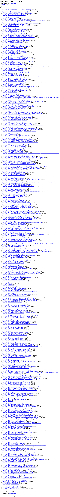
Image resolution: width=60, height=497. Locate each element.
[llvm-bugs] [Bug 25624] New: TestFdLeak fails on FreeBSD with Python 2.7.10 (14, 407)
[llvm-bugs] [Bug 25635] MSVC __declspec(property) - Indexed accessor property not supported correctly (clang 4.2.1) (20, 416)
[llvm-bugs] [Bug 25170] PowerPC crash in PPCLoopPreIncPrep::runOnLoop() (14, 89)
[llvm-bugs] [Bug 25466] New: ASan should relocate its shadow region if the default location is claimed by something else (20, 228)
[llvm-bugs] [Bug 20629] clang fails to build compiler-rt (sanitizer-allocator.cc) (14, 38)
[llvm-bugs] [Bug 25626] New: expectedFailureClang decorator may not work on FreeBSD (16, 408)
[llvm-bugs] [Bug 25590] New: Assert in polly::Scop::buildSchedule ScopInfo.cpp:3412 (15, 368)
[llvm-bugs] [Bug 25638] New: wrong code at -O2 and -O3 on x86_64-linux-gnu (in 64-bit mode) (17, 419)
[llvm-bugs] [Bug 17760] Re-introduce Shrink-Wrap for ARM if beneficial (13, 33)
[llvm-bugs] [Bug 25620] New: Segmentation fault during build (12, 402)
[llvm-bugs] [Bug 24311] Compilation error (9, 67)
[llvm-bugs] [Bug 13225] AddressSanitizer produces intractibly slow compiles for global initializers (17, 13)
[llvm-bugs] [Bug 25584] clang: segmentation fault (10, 359)
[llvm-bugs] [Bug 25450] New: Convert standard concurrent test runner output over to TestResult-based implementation (20, 210)
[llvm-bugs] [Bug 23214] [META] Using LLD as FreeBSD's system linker (13, 50)
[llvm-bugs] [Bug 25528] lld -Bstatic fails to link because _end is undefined (13, 295)
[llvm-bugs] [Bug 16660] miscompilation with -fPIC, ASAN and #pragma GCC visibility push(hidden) (17, 25)
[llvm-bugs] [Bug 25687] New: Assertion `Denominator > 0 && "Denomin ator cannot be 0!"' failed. (17, 472)
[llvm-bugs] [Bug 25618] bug (6, 400)
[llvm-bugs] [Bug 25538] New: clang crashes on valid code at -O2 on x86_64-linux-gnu (15, 311)
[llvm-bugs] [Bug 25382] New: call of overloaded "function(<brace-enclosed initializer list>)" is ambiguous (18, 127)
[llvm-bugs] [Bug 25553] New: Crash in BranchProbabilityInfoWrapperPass (13, 329)
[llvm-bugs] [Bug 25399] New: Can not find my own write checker (12, 149)
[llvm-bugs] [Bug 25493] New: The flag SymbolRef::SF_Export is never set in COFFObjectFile (16, 260)
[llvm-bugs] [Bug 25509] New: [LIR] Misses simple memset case (12, 275)
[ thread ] (10, 3)
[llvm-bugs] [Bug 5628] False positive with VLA (9, 476)
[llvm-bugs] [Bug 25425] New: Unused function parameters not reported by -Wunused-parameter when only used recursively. (21, 179)
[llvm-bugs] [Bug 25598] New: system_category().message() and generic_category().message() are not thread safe (19, 376)
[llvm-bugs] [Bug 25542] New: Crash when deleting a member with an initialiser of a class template (17, 317)
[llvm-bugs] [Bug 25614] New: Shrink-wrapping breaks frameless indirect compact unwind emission (17, 395)
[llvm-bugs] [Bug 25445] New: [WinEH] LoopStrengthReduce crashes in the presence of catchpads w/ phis (18, 204)
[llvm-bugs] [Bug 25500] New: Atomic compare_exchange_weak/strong (13, 267)
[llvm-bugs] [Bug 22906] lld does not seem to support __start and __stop (13, 49)
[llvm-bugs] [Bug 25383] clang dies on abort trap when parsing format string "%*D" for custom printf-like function (19, 128)
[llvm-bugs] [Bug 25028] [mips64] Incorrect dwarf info (10, 85)
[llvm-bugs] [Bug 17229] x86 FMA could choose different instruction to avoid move (15, 29)
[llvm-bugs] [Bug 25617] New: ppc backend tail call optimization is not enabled (14, 399)
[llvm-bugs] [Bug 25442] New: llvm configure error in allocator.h (12, 199)
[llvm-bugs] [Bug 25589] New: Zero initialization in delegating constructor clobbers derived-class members (18, 366)
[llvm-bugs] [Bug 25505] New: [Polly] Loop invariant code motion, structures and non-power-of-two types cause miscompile (21, 272)
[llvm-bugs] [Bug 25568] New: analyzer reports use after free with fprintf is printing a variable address (17, 345)
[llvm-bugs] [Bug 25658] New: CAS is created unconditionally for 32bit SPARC (14, 443)
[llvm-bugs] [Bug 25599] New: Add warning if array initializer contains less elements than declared (17, 377)
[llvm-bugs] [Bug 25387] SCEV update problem (9, 134)
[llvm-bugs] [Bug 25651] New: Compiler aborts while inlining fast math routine (14, 436)
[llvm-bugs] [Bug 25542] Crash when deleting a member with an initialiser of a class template (16, 316)
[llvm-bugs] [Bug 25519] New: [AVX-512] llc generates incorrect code (13, 287)
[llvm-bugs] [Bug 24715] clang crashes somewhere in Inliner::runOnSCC (13, 75)
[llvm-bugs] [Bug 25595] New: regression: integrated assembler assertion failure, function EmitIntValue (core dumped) (20, 371)
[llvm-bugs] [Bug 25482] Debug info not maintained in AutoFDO (12, 246)
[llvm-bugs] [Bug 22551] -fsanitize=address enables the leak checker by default (14, 48)
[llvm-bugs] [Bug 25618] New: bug (7, 401)
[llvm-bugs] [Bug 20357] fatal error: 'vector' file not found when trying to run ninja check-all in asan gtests (18, 37)
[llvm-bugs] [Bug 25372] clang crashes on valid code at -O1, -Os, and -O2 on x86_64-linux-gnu (16, 117)
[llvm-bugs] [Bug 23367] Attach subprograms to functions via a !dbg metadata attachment (15, 54)
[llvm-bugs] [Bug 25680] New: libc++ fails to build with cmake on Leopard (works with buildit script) (17, 465)
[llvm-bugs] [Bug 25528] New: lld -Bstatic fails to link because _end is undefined (14, 296)
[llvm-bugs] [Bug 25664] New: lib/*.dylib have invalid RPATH (11, 451)
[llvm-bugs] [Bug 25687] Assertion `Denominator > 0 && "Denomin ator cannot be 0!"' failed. (16, 471)
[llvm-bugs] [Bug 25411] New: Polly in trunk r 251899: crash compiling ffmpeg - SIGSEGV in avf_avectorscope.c (19, 163)
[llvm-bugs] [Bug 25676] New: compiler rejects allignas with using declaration (14, 462)
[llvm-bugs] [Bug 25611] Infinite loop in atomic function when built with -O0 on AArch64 (16, 391)
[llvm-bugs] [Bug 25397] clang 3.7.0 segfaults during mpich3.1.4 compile (13, 145)
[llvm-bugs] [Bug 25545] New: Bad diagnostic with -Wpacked (11, 320)
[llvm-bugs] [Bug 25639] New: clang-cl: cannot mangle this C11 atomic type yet (14, 421)
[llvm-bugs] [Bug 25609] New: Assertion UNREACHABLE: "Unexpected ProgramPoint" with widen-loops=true (19, 390)
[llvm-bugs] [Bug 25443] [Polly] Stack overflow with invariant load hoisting (13, 200)
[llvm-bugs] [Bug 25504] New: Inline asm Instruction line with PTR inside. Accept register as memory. (17, 270)
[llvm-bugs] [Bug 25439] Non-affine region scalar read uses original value (13, 196)
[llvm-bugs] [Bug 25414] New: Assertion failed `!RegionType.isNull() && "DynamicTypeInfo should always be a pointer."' (21, 167)
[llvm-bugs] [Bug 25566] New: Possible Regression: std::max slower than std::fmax (15, 343)
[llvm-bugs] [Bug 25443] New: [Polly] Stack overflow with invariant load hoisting (14, 201)
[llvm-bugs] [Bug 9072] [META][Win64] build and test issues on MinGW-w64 (14, 480)
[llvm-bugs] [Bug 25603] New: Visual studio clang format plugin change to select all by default (16, 380)
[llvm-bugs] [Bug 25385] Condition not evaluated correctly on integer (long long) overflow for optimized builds (19, 131)
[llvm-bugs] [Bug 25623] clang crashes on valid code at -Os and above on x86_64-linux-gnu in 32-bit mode (18, 405)
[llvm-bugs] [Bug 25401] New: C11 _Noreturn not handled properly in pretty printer (15, 152)
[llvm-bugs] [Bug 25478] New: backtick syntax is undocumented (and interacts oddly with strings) (17, 241)
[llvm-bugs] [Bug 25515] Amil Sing (7, 282)
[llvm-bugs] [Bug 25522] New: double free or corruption (11, 290)
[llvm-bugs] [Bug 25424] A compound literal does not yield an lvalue (12, 177)
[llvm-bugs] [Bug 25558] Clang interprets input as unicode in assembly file (13, 333)
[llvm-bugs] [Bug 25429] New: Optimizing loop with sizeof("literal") (12, 183)
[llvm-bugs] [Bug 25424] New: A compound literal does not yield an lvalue (13, 178)
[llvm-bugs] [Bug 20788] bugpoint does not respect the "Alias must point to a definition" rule (16, 40)
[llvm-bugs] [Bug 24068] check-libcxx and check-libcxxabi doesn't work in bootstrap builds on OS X (17, 61)
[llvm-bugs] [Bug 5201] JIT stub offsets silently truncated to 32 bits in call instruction (15, 475)
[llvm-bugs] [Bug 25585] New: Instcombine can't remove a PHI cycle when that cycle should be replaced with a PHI (20, 361)
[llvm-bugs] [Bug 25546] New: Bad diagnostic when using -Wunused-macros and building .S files (17, 321)
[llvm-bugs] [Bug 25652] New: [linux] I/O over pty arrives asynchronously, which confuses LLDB (17, 437)
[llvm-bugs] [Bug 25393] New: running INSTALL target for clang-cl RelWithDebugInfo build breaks (17, 141)
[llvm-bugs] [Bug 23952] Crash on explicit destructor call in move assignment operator (15, 57)
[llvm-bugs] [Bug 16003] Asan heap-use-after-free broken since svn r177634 (13, 22)
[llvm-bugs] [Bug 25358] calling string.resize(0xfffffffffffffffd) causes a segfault (14, 107)
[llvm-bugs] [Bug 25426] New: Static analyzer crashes (10, 180)
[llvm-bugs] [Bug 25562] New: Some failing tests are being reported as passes (14, 337)
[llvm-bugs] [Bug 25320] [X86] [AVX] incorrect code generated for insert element (14, 103)
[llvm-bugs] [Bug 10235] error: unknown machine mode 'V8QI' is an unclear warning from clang (17, 9)
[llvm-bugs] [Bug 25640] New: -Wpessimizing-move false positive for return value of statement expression (18, 422)
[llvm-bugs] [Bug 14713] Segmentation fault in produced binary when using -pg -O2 (15, 19)
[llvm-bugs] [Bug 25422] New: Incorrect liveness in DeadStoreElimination (13, 175)
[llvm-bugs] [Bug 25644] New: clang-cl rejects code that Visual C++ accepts (13, 428)
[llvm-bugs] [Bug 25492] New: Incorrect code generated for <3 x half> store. (14, 259)
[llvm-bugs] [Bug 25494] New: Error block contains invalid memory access (13, 262)
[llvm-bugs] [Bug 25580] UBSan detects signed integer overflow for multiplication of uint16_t (16, 356)
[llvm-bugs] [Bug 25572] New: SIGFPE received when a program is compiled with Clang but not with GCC (18, 348)
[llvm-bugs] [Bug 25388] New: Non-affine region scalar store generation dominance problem (16, 135)
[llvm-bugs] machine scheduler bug (7, 485)
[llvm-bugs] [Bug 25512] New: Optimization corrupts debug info (12, 278)
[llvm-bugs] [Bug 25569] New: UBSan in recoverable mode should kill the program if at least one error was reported (20, 346)
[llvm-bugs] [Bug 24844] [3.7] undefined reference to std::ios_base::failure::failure (14, 79)
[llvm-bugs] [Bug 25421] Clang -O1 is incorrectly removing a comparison (13, 173)
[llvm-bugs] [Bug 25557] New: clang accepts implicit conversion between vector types (15, 332)
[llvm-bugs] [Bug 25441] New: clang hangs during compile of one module (13, 198)
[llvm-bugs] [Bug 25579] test (6, 354)
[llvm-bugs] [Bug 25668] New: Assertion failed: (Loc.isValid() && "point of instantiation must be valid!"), (18, 454)
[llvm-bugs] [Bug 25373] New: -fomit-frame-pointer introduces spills (12, 119)
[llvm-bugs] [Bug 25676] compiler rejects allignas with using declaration (13, 461)
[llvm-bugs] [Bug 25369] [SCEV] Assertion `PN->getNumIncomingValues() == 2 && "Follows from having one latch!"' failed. (21, 112)
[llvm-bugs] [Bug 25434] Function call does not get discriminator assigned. (13, 187)
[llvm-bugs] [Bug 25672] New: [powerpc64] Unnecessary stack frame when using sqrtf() (15, 457)
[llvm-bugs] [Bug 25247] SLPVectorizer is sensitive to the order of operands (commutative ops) (16, 96)
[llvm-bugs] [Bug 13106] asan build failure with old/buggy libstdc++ (12, 12)
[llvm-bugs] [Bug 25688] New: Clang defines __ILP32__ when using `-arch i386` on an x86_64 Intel (17, 473)
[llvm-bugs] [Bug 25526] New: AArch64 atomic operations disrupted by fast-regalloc (15, 293)
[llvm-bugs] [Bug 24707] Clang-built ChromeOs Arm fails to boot (12, 74)
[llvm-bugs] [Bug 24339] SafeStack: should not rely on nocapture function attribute (15, 68)
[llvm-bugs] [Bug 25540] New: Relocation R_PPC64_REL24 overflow (13, 313)
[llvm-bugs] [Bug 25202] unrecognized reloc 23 (9, 91)
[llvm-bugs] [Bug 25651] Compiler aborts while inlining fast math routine (13, 435)
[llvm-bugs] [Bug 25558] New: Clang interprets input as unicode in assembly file (14, 334)
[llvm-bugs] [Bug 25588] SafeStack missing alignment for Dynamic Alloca (13, 365)
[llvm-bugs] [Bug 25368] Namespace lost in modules (10, 109)
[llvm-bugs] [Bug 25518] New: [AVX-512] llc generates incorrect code (13, 286)
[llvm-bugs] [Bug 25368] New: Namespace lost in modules (11, 111)
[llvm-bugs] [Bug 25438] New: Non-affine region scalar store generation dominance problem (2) (17, 193)
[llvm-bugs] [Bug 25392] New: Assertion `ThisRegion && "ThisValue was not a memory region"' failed (18, 140)
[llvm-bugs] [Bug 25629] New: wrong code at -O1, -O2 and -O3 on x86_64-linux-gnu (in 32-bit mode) (17, 411)
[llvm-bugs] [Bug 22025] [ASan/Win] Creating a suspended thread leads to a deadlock (15, 45)
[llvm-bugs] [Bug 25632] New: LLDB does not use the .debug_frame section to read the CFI (16, 413)
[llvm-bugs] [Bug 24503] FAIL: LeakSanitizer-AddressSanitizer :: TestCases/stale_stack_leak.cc (16, 72)
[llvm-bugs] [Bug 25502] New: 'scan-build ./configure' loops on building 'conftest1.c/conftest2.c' (16, 269)
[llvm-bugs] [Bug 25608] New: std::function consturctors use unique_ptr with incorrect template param (17, 388)
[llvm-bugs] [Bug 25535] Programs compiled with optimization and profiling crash (14, 307)
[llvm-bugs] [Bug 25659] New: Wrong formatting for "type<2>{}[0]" (12, 444)
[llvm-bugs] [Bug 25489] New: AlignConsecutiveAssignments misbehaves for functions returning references (18, 255)
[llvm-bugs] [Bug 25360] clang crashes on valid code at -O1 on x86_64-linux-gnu (14, 108)
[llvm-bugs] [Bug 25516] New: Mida (8, 285)
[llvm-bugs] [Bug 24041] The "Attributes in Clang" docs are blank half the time (14, 59)
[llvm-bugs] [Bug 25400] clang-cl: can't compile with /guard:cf (11, 150)
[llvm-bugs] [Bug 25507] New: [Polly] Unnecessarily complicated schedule (13, 274)
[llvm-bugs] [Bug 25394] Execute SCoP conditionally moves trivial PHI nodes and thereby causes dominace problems (20, 142)
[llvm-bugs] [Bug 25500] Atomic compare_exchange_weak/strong (12, 266)
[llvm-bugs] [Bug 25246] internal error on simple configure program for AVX (14, 95)
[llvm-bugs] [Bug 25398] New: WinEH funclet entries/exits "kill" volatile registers (14, 147)
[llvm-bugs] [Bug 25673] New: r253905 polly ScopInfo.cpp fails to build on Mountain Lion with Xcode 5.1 (18, 458)
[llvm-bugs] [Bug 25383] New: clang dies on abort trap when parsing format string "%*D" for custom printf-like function (20, 129)
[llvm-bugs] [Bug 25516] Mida (7, 284)
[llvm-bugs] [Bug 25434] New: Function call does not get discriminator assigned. (14, 188)
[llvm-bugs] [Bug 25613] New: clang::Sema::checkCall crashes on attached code (14, 394)
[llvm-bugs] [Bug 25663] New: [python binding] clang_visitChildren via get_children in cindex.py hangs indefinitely (20, 449)
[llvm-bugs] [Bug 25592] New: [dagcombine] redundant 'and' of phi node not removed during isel (17, 369)
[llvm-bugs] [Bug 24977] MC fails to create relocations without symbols (13, 84)
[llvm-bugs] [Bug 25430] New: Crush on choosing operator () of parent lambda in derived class (16, 184)
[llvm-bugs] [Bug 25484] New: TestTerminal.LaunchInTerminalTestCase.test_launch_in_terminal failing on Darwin (19, 250)
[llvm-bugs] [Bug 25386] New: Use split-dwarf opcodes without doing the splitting (14, 132)
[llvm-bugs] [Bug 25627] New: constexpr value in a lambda (11, 409)
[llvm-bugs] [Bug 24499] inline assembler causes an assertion (11, 71)
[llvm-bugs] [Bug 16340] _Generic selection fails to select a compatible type (13, 24)
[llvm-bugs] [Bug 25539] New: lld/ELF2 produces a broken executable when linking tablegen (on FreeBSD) (18, 312)
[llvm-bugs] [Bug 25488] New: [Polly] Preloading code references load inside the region (15, 254)
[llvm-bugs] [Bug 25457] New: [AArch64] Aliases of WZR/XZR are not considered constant (16, 216)
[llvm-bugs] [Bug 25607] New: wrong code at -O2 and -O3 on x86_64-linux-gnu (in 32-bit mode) (17, 387)
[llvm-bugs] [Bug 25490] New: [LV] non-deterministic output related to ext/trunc (14, 257)
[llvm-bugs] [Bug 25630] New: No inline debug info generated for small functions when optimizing (17, 412)
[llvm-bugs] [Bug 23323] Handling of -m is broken (10, 53)
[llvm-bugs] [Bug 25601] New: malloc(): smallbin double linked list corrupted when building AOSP (17, 379)
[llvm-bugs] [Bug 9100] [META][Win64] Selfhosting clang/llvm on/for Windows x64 (15, 481)
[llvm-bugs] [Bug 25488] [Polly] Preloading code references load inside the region (14, 253)
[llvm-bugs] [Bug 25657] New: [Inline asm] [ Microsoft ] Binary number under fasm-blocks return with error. (18, 442)
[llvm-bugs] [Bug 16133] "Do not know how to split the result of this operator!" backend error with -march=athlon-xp (20, 23)
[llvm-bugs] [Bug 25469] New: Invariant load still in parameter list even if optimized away (16, 231)
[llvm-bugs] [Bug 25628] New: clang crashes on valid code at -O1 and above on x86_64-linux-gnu (17, 410)
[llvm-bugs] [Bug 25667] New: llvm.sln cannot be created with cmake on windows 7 (15, 453)
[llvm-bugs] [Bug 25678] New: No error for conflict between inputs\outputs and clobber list (16, 463)
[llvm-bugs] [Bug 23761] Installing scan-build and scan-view (11, 55)
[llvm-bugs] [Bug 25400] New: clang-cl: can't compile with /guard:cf (12, 151)
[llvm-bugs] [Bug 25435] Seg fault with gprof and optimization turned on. (13, 190)
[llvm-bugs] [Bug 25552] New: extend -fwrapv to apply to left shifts (12, 327)
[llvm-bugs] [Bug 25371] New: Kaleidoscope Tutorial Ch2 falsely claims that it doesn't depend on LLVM (18, 116)
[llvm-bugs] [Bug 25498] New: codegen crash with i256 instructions (12, 265)
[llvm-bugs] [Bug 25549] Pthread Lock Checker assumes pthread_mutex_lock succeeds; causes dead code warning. (19, 324)
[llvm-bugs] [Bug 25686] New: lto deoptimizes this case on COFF (12, 470)
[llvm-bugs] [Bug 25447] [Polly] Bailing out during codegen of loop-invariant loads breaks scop (16, 206)
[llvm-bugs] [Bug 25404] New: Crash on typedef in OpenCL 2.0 (12, 154)
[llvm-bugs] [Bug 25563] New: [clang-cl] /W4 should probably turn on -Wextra (14, 340)
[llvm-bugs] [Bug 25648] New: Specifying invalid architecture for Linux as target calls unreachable (17, 432)
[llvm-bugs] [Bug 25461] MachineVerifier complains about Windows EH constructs (15, 220)
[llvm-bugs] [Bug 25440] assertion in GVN (8, 197)
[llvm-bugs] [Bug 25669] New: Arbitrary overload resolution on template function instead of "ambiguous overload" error (20, 455)
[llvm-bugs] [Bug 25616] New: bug (7, 397)
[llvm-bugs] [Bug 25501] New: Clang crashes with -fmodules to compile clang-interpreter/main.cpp (17, 268)
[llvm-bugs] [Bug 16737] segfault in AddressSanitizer (10, 26)
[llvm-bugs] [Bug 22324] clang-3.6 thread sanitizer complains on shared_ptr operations (15, 46)
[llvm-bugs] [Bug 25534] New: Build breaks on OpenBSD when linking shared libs (15, 305)
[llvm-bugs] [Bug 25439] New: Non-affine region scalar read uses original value (14, 195)
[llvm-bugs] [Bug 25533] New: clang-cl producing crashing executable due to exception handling (17, 303)
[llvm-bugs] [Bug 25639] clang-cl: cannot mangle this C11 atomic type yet (13, 420)
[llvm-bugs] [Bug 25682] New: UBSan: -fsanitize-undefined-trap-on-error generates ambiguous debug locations (19, 467)
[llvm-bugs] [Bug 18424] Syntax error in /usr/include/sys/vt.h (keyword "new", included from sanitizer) (18, 35)
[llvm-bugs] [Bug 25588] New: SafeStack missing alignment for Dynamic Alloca (14, 364)
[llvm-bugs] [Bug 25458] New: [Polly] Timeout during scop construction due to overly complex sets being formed (19, 218)
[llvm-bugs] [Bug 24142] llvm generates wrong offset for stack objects (13, 63)
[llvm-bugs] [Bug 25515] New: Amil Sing (8, 283)
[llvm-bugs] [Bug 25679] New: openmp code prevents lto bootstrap (12, 464)
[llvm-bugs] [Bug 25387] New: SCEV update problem (10, 133)
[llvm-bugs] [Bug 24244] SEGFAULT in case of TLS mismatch (12, 65)
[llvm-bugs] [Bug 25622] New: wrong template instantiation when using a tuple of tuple (15, 404)
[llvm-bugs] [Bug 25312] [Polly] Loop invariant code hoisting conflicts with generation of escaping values (18, 100)
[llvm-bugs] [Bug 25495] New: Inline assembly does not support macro (13, 263)
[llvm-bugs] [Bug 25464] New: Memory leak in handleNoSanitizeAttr (12, 225)
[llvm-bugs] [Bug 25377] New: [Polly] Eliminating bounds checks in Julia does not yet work (16, 122)
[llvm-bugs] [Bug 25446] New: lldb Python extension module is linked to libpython (15, 205)
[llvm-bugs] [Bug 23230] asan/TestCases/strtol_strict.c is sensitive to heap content (14, 52)
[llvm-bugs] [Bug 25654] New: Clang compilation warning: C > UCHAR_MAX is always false (16, 439)
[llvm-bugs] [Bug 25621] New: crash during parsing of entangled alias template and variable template (17, 403)
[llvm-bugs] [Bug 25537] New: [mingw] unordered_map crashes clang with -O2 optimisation (16, 309)
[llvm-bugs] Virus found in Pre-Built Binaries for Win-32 (11, 486)
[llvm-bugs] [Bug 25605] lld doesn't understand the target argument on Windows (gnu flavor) (16, 382)
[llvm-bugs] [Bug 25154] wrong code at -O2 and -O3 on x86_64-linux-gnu (13, 88)
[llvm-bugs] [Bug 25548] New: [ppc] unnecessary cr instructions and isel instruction (15, 323)
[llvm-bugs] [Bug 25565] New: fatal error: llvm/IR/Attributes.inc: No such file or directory (16, 342)
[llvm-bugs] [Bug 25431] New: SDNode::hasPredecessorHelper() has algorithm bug (15, 185)
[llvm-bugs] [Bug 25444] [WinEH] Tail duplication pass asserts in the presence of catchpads (16, 202)
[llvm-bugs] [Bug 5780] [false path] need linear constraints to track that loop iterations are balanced (17, 477)
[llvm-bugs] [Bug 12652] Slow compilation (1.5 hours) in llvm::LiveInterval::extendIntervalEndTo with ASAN (19, 11)
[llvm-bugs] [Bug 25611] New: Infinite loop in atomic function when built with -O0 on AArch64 (17, 392)
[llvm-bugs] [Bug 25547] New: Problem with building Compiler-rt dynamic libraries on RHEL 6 (16, 322)
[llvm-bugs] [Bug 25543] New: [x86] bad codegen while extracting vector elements (15, 318)
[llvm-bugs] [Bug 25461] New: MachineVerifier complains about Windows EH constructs (15, 221)
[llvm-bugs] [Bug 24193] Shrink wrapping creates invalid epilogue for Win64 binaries (15, 64)
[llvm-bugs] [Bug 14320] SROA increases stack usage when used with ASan (13, 16)
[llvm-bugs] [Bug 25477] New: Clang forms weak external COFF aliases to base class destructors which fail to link (19, 240)
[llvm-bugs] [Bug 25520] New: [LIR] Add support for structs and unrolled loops (14, 288)
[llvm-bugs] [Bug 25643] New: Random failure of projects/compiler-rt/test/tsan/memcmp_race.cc (17, 426)
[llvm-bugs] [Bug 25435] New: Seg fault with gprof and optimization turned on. (14, 189)
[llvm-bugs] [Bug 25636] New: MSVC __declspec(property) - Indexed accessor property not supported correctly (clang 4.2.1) (21, 418)
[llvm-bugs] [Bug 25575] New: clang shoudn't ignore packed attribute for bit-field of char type (16, 350)
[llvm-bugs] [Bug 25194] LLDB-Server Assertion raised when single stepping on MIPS (15, 90)
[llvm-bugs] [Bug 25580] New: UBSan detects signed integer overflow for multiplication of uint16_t (17, 355)
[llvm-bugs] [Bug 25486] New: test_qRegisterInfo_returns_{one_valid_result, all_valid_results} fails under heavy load (20, 252)
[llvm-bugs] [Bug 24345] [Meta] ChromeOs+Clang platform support (12, 69)
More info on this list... (5, 4)
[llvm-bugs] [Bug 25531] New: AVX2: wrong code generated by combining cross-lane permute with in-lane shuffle (19, 300)
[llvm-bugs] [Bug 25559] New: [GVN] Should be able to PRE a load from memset (14, 335)
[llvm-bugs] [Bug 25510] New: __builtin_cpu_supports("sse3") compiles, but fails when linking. (17, 276)
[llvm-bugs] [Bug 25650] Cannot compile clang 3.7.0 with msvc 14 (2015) (13, 434)
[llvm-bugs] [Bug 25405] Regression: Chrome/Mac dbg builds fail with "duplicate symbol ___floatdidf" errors (19, 156)
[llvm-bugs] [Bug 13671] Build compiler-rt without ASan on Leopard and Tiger (14, 14)
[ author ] (13, 3)
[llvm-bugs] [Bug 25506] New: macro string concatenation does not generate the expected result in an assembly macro (20, 273)
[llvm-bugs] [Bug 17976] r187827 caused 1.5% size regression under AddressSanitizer (15, 34)
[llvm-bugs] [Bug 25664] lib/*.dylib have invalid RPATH (11, 450)
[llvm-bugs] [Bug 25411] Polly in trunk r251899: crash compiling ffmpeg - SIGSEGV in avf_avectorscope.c (18, 164)
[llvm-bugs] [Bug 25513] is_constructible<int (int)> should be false (12, 279)
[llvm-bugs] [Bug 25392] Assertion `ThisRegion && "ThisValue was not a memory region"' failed (17, 139)
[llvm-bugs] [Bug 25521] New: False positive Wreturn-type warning (12, 289)
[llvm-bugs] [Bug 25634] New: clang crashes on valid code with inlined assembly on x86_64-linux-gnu (18, 415)
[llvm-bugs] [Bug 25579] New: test (7, 353)
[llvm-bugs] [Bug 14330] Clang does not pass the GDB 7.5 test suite (12, 17)
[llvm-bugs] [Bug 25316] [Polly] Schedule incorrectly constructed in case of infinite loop (15, 102)
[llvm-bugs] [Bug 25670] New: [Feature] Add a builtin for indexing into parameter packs (15, 456)
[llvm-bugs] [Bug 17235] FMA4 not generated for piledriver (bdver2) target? (14, 30)
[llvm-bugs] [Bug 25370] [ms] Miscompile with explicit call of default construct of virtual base (16, 114)
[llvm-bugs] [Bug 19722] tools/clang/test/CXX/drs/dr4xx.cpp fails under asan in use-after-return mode (17, 36)
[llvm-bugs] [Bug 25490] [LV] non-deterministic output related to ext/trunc (13, 256)
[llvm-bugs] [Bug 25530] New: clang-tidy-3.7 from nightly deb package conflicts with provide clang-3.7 (18, 298)
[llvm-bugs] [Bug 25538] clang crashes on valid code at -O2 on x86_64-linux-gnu (14, 310)
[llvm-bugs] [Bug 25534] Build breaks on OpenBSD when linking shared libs (14, 304)
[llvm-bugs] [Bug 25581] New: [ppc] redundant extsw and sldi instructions (13, 357)
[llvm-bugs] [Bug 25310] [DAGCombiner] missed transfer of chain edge (13, 99)
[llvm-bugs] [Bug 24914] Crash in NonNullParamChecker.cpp (11, 82)
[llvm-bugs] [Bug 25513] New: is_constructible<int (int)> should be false (13, 280)
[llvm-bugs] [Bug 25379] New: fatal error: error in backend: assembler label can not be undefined (17, 124)
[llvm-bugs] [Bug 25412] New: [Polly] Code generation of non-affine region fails (14, 165)
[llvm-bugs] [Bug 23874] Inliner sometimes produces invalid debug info (13, 56)
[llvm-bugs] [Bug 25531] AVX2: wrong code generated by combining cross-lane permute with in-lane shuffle (18, 299)
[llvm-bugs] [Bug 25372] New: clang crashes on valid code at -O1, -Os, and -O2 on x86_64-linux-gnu (17, 118)
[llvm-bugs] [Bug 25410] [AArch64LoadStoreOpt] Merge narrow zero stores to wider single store (17, 161)
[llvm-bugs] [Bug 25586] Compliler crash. (8, 362)
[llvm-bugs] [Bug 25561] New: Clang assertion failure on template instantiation (14, 336)
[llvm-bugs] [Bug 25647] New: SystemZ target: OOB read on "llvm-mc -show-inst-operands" (16, 431)
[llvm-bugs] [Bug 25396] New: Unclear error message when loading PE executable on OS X (16, 144)
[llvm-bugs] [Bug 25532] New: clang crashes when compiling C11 (12, 302)
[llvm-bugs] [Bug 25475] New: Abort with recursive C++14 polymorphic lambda (14, 237)
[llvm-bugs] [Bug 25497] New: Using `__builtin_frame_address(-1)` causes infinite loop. (15, 264)
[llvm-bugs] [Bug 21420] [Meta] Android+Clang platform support (12, 41)
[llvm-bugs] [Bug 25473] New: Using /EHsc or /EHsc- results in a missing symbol (14, 235)
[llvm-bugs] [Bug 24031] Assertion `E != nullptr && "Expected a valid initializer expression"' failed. (17, 58)
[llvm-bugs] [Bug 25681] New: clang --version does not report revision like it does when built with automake (18, 466)
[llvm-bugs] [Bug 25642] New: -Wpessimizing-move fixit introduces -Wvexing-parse (15, 425)
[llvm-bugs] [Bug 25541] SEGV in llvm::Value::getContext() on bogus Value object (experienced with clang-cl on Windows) (21, 315)
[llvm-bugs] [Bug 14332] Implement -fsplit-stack (9, 18)
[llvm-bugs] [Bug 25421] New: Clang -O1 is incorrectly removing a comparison (14, 174)
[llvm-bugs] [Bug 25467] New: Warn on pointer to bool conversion (12, 229)
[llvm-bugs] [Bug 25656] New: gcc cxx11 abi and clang (10, 441)
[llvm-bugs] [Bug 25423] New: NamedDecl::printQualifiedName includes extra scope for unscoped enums (18, 176)
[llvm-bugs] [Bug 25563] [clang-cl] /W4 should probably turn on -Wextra (13, 338)
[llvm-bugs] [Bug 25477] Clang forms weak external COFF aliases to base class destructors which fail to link (18, 239)
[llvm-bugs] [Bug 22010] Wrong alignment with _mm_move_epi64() (12, 44)
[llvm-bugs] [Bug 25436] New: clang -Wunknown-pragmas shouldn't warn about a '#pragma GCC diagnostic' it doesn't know (21, 191)
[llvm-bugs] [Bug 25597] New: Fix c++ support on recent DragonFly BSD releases (14, 375)
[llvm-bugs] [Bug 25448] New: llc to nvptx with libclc (10, 208)
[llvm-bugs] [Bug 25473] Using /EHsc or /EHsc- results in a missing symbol (13, 236)
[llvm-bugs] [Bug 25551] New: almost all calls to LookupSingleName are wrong (14, 326)
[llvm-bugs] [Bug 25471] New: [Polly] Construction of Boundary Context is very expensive (16, 233)
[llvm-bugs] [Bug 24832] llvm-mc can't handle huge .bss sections (12, 78)
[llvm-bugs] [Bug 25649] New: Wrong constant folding (10, 433)
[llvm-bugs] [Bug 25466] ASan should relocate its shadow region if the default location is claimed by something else (20, 227)
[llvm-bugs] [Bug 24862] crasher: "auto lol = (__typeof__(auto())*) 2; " (13, 81)
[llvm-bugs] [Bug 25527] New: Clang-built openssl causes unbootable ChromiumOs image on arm (17, 294)
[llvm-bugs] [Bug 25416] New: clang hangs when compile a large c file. (13, 169)
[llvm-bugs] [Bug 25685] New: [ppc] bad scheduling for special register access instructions (16, 469)
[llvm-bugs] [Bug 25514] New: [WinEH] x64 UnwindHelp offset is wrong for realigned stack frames (17, 281)
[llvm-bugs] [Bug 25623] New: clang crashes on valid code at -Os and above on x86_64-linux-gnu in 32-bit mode (19, 406)
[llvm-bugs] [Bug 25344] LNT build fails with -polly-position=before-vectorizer (14, 104)
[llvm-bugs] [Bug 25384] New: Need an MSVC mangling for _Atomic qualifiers (14, 130)
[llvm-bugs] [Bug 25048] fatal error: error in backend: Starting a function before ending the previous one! (18, 86)
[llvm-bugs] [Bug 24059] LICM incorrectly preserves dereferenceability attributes (14, 60)
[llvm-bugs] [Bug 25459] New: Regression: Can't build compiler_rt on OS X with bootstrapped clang (17, 219)
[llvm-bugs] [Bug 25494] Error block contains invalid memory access (12, 261)
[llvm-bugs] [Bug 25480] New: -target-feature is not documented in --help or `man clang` (15, 245)
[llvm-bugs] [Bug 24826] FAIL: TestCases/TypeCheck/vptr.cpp (11, 77)
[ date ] (16, 3)
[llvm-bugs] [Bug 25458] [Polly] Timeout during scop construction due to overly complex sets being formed (18, 217)
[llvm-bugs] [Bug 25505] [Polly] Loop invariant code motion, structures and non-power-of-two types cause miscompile (20, 271)
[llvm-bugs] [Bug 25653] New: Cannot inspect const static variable (12, 438)
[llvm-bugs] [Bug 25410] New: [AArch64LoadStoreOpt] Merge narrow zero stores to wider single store (18, 162)
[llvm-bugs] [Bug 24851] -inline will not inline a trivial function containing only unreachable (16, 80)
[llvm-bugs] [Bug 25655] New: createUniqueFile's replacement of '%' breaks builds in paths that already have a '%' (19, 440)
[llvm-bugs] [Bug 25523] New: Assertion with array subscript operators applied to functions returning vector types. (19, 291)
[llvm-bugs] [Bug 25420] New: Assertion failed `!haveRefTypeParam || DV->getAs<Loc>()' (16, 172)
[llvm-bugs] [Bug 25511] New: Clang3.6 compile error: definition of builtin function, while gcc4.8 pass (18, 277)
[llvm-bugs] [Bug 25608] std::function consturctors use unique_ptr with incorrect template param (17, 389)
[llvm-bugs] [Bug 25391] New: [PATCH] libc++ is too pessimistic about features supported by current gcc (18, 138)
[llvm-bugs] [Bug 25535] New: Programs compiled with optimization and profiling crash (15, 306)
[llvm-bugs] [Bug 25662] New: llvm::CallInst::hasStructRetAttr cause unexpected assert (15, 448)
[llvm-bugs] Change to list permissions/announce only (10, 482)
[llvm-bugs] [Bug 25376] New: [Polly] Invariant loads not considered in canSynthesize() (15, 121)
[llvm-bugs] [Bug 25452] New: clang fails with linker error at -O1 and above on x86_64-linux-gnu (17, 212)
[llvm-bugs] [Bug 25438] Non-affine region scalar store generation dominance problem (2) (16, 194)
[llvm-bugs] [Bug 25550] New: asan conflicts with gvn (10, 325)
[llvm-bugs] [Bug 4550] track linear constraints (9, 474)
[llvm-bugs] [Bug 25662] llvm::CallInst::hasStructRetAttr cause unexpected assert (14, 447)
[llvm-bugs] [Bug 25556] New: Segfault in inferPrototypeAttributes (12, 331)
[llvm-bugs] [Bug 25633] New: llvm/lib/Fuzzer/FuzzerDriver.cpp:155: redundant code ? (15, 414)
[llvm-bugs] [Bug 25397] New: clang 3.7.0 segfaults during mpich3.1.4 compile (14, 146)
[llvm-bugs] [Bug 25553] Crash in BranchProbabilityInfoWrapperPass (13, 328)
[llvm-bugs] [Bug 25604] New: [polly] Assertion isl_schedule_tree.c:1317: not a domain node (16, 381)
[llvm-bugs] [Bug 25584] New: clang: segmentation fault (11, 360)
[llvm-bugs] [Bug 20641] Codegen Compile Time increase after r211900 (13, 39)
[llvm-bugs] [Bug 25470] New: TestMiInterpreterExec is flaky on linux (13, 232)
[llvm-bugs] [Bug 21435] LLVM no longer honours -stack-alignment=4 (13, 42)
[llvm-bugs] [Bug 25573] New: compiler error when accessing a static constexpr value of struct (16, 349)
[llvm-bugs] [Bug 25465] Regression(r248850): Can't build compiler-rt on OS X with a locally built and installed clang (20, 226)
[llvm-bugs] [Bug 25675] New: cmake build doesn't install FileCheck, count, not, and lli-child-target (17, 460)
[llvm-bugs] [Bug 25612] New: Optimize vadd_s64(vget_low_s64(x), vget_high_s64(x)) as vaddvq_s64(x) (18, 393)
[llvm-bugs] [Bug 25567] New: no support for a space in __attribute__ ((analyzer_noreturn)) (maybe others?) (18, 344)
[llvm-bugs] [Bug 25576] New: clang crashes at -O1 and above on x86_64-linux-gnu (15, 351)
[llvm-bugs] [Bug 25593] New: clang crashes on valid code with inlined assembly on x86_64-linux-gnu (18, 370)
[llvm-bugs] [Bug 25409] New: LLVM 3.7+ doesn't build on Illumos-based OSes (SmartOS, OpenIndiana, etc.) (19, 160)
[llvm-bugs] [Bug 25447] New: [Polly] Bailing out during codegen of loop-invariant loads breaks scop (17, 207)
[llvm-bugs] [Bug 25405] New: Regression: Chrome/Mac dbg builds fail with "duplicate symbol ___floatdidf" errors (20, 155)
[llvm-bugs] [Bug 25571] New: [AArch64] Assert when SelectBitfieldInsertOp (14, 347)
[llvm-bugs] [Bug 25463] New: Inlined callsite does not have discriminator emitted (14, 224)
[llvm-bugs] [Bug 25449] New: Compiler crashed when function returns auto (14, 209)
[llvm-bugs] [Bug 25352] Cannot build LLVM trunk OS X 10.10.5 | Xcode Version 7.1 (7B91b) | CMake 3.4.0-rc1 (19, 105)
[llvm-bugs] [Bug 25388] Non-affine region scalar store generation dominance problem (15, 136)
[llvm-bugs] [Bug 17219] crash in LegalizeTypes (9, 28)
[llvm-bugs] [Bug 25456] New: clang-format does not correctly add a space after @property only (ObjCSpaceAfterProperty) (21, 215)
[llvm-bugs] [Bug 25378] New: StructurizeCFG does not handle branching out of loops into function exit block (19, 123)
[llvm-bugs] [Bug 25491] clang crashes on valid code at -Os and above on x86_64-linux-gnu (16, 258)
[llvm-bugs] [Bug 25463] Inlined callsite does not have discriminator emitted (14, 223)
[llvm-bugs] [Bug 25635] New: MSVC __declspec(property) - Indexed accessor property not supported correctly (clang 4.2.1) (21, 417)
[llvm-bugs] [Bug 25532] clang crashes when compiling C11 (11, 301)
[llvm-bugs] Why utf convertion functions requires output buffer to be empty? (14, 488)
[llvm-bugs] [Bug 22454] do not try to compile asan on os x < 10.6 (12, 47)
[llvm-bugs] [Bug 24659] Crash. (7, 73)
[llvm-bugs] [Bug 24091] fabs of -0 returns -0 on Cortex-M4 (11, 62)
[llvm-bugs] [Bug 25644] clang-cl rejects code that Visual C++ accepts (13, 427)
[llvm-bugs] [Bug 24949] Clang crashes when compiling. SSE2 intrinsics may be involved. (16, 83)
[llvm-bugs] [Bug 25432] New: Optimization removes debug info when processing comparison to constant (18, 186)
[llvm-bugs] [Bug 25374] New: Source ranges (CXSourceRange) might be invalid (14, 120)
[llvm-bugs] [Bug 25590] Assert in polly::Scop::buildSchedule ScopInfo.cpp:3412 (14, 367)
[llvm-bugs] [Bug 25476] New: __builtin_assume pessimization (12, 238)
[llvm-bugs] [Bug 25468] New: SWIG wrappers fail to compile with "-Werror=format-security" (16, 230)
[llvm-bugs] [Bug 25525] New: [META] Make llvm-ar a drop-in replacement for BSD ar (15, 292)
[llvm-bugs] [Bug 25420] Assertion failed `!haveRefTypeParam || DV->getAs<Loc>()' (15, 171)
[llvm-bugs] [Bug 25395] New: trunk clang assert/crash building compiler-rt (13, 143)
